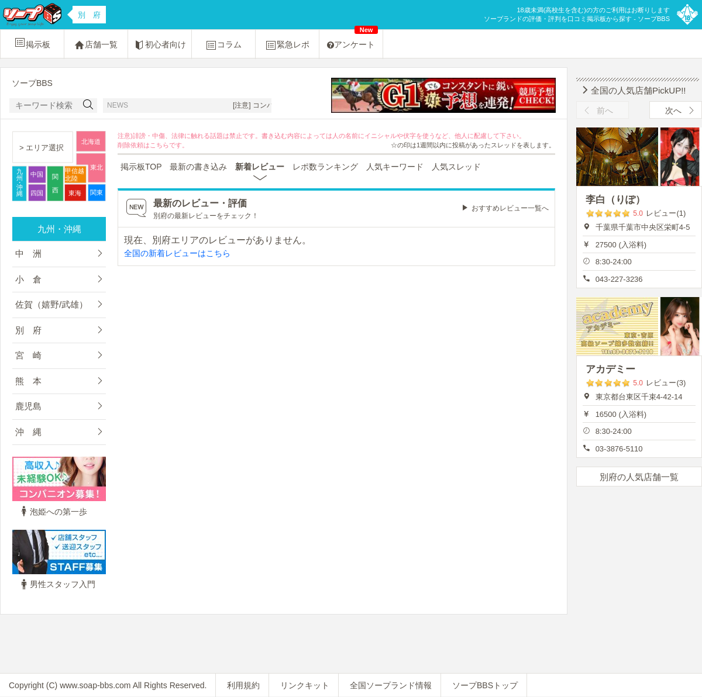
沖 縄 (28, 432)
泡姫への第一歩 (52, 511)
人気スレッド (456, 166)
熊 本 (28, 381)
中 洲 (28, 253)
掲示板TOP (141, 166)
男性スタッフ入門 (56, 584)
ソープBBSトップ (485, 685)
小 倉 (28, 279)
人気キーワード (395, 166)
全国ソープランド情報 (391, 685)
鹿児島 (28, 406)
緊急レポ (287, 45)
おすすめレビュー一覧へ (510, 208)
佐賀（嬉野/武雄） (51, 304)
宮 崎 (28, 355)
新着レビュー (259, 166)
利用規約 (243, 685)
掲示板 (32, 42)
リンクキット (304, 685)
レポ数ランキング (325, 166)
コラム (223, 45)
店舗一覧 (96, 45)
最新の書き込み (198, 166)
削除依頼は (134, 145)
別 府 (28, 330)
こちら (159, 145)
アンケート (352, 39)
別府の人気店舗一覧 (639, 477)
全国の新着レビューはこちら (177, 253)
